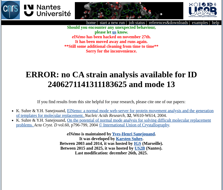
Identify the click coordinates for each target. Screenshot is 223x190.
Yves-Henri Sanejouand (133, 134)
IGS (137, 143)
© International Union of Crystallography (134, 125)
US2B (140, 148)
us (114, 32)
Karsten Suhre (129, 138)
